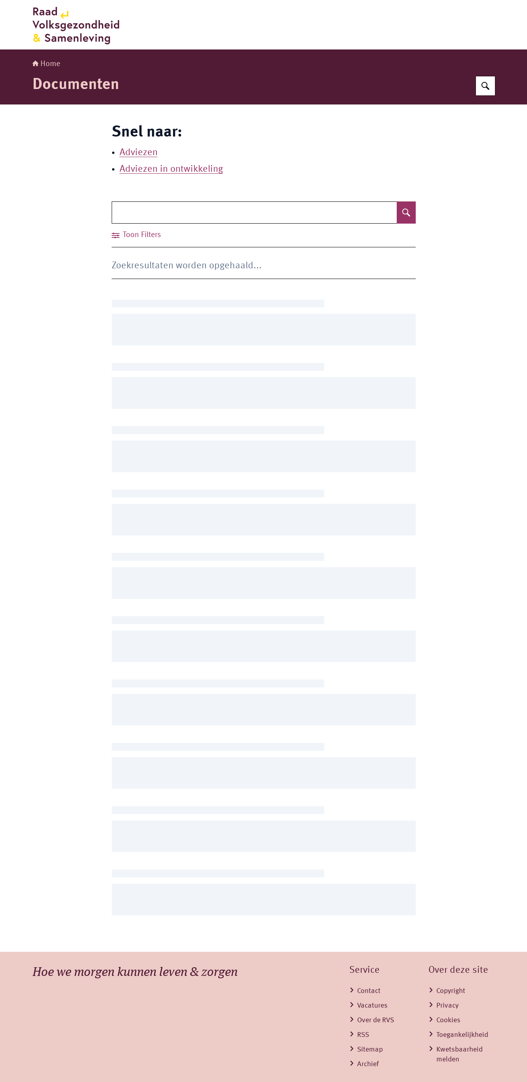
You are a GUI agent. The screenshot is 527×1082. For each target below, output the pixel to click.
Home (46, 64)
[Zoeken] (485, 85)
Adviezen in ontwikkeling (171, 169)
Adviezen (139, 153)
